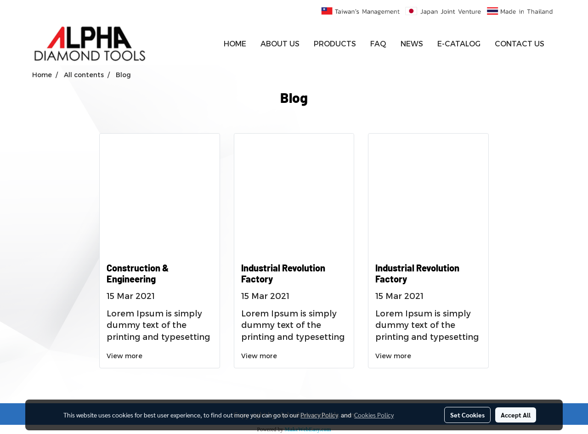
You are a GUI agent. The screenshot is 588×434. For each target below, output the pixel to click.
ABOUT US (280, 43)
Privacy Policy (319, 415)
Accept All (516, 415)
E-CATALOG (459, 43)
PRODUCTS (335, 43)
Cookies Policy (374, 415)
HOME (235, 43)
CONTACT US (519, 43)
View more (125, 356)
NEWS (412, 43)
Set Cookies (467, 415)
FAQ (378, 43)
